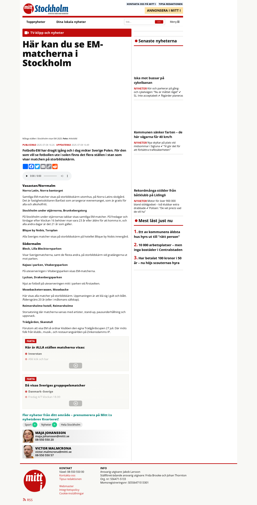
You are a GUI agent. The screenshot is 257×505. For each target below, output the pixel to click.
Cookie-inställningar (71, 493)
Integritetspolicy (69, 490)
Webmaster (66, 486)
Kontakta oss (67, 475)
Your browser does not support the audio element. (47, 176)
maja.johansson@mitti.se (52, 436)
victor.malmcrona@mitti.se (53, 451)
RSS (27, 500)
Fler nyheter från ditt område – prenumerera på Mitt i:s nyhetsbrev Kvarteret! (67, 417)
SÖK (159, 22)
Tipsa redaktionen (70, 479)
